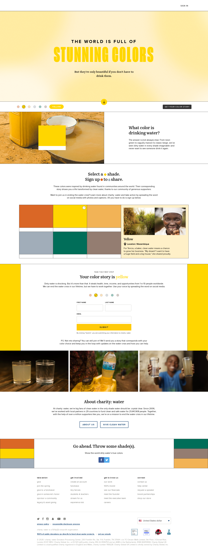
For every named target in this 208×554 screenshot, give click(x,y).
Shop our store (144, 498)
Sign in (184, 5)
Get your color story (177, 106)
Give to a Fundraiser (46, 490)
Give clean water (114, 424)
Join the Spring (43, 485)
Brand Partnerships (146, 494)
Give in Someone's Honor (48, 494)
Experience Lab (77, 502)
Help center (142, 485)
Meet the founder (112, 494)
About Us (88, 424)
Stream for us (77, 498)
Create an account (79, 481)
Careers (107, 502)
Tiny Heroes (75, 490)
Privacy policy (43, 524)
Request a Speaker (145, 490)
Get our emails (104, 534)
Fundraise (75, 485)
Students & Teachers (80, 494)
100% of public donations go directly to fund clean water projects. (66, 534)
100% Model (109, 485)
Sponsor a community (47, 498)
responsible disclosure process (66, 524)
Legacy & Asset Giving (46, 502)
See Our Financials (112, 490)
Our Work (108, 481)
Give (39, 481)
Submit (104, 327)
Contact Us (142, 481)
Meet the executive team (115, 498)
